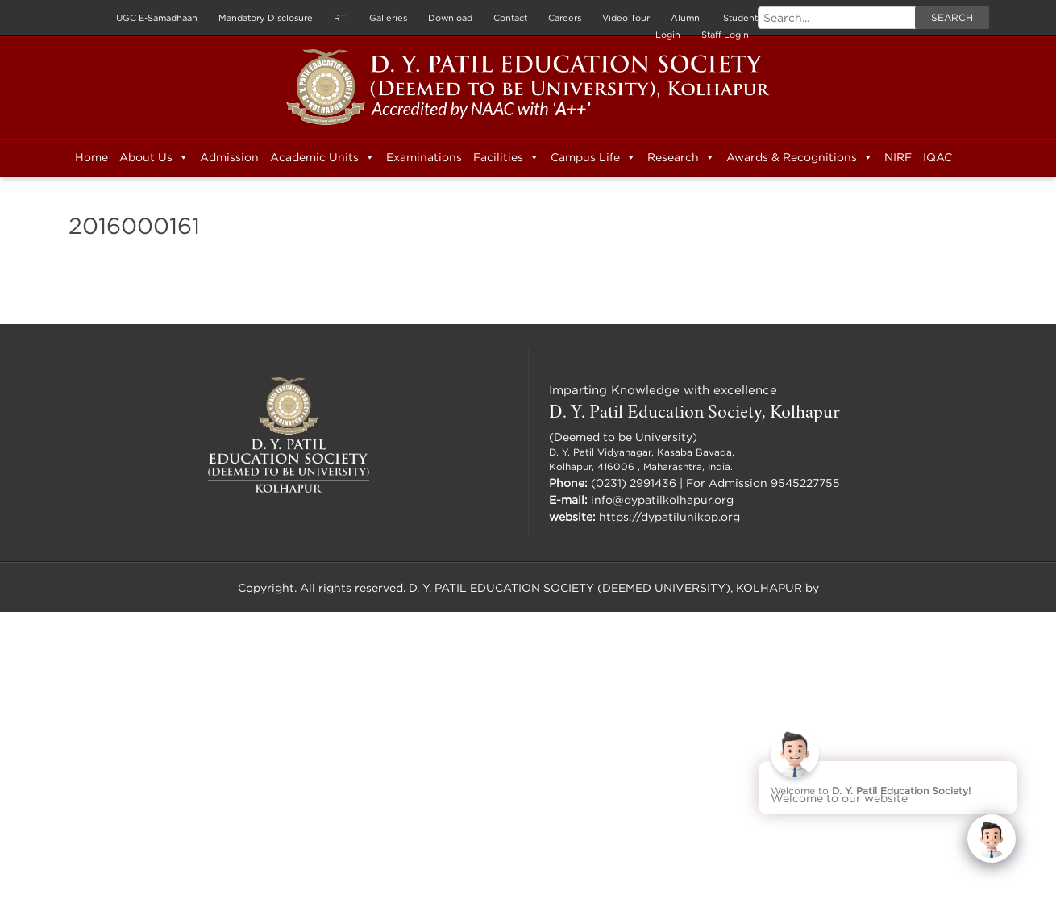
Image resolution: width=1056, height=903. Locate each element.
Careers (564, 18)
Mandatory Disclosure (265, 18)
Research (681, 157)
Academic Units (322, 157)
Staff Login (725, 35)
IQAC (937, 157)
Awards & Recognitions (799, 157)
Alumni (686, 18)
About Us (154, 157)
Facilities (506, 157)
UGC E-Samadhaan (156, 18)
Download (450, 18)
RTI (341, 18)
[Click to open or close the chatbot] (991, 838)
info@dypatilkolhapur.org (662, 499)
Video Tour (626, 18)
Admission (229, 157)
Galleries (388, 18)
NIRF (898, 157)
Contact (510, 18)
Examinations (424, 157)
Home (91, 157)
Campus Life (593, 157)
